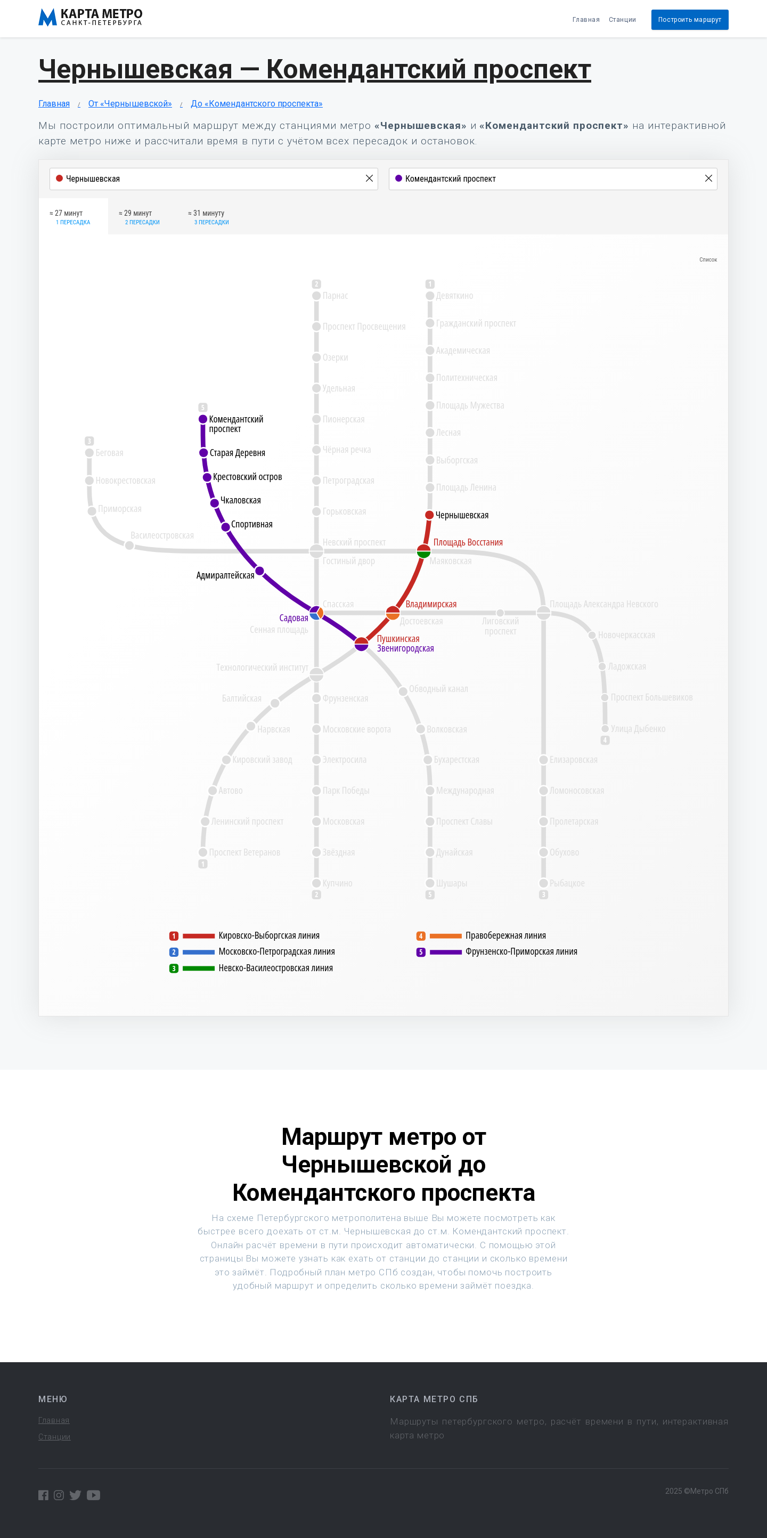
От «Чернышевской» (130, 104)
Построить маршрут (690, 19)
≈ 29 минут (139, 218)
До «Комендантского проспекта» (257, 104)
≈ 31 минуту (208, 218)
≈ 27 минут (70, 218)
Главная (586, 19)
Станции (623, 19)
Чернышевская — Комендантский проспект (314, 69)
